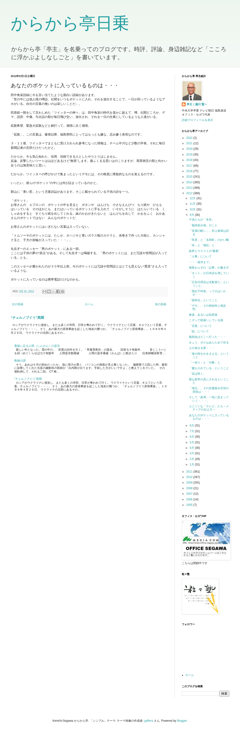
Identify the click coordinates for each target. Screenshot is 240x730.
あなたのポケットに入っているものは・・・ (209, 417)
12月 (193, 198)
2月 (192, 459)
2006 (189, 499)
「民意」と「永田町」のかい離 (209, 240)
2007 (189, 493)
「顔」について (199, 331)
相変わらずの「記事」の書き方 (209, 267)
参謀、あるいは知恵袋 (203, 314)
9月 (192, 215)
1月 (192, 464)
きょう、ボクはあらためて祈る (209, 342)
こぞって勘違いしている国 (206, 320)
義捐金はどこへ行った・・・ (207, 336)
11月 (193, 203)
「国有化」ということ (203, 300)
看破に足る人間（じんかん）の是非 (37, 346)
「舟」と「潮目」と (202, 245)
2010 (189, 477)
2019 (189, 154)
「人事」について (200, 256)
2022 (189, 138)
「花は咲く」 (197, 373)
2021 (189, 143)
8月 (192, 425)
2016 (189, 171)
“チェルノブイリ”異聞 (27, 317)
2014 (189, 182)
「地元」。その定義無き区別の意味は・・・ (209, 390)
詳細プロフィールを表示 (197, 120)
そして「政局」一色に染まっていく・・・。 (209, 399)
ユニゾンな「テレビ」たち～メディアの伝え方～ (209, 408)
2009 (189, 482)
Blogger (182, 720)
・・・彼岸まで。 (200, 262)
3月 (192, 453)
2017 (189, 165)
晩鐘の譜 (20, 360)
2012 (189, 193)
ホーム (89, 304)
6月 (192, 436)
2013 (189, 187)
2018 (189, 160)
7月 (192, 431)
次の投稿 (17, 304)
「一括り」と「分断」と (204, 362)
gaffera (148, 720)
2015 (189, 176)
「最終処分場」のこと (203, 225)
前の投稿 (160, 304)
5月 (192, 442)
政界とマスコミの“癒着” (204, 251)
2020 (189, 148)
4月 (192, 448)
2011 (189, 471)
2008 (189, 488)
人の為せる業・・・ (202, 348)
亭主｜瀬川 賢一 (197, 104)
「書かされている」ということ (209, 368)
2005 (189, 505)
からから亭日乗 (70, 23)
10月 (193, 209)
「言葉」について (200, 326)
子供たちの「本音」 (202, 219)
